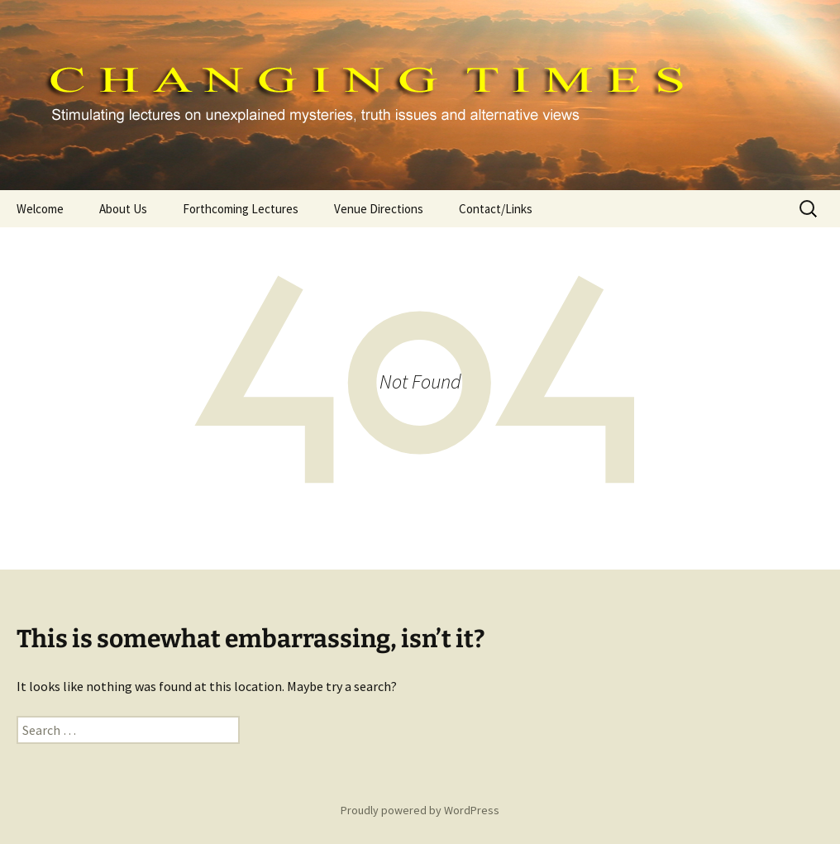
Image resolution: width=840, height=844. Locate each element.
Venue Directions (378, 209)
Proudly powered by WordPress (420, 810)
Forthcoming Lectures (240, 209)
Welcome (40, 209)
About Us (123, 209)
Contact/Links (495, 209)
